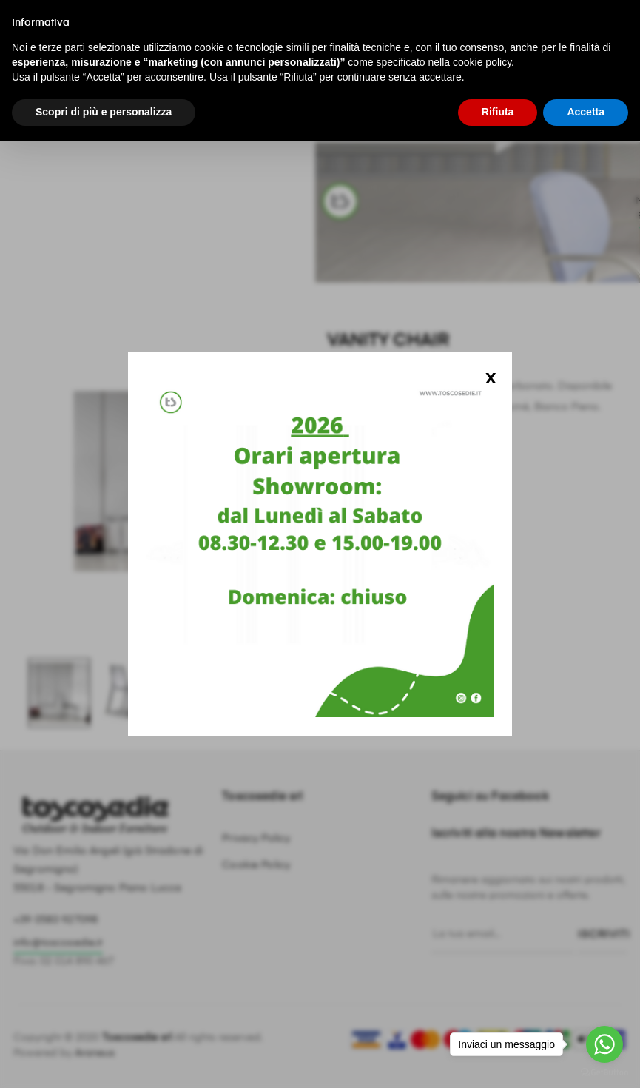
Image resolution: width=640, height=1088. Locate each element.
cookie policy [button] (482, 62)
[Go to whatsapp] (604, 1044)
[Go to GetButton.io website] (604, 1073)
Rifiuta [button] (498, 112)
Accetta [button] (585, 112)
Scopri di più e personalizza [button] (104, 112)
